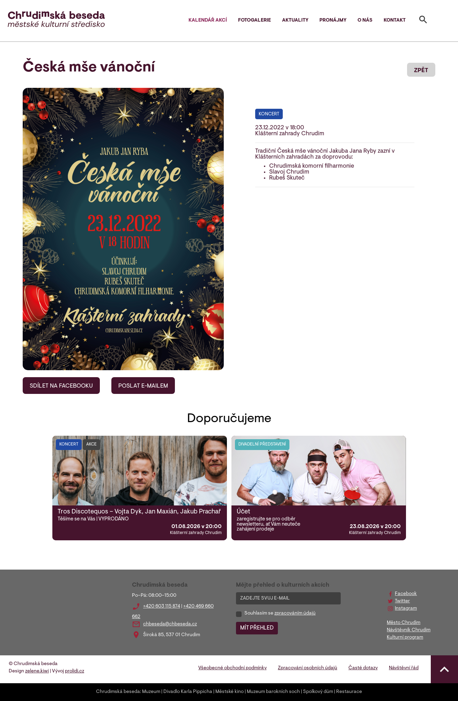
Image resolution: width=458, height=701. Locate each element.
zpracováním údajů (295, 613)
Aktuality (295, 20)
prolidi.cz (74, 671)
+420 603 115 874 (161, 606)
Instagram (406, 608)
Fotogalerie (254, 20)
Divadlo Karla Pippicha (187, 691)
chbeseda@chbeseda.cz (170, 624)
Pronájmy (332, 20)
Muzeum (151, 691)
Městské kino (229, 691)
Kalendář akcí (208, 20)
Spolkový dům (318, 691)
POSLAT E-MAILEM (143, 386)
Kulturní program (405, 637)
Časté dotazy (363, 668)
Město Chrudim (403, 622)
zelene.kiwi (37, 671)
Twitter (402, 601)
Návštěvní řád (404, 668)
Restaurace (349, 691)
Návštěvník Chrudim (408, 630)
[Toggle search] (423, 21)
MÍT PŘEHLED (257, 628)
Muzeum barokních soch (273, 691)
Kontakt (395, 20)
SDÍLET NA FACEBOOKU (61, 386)
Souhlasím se (280, 613)
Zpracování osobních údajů (307, 668)
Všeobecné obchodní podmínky (232, 668)
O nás (364, 20)
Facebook (406, 594)
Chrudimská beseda (118, 691)
